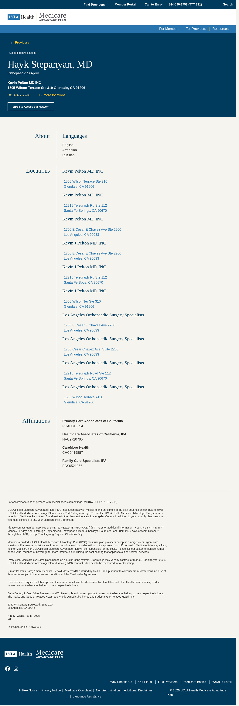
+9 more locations (52, 95)
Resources (220, 29)
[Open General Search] (227, 4)
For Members (169, 29)
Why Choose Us (121, 681)
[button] (95, 5)
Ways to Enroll (222, 681)
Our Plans (145, 681)
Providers (22, 42)
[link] (8, 669)
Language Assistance (87, 696)
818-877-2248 (19, 95)
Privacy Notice (51, 690)
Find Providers (168, 681)
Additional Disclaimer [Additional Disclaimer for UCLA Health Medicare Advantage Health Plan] (138, 690)
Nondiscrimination (108, 690)
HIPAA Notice (28, 690)
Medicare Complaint (78, 690)
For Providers (196, 29)
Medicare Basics (195, 681)
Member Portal (125, 4)
